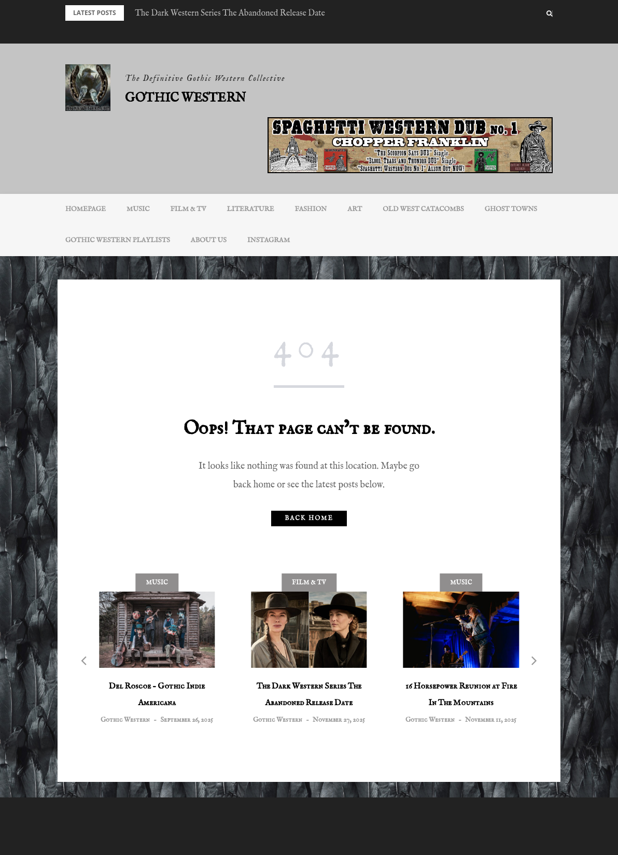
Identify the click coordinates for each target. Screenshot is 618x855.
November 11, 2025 (490, 720)
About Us (209, 240)
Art (354, 209)
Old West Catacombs (423, 209)
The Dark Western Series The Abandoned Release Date (230, 13)
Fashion (311, 209)
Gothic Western (185, 98)
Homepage (85, 209)
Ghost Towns (511, 209)
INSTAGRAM (268, 240)
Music (138, 209)
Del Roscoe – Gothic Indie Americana (157, 694)
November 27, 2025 (339, 720)
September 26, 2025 (186, 720)
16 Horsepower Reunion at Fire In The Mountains (461, 694)
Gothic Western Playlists (117, 240)
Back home (309, 518)
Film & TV (188, 209)
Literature (250, 209)
